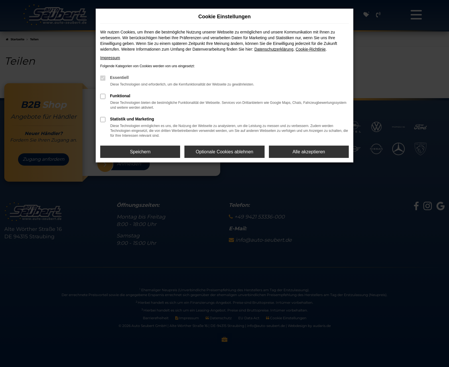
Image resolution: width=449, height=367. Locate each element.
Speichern (140, 151)
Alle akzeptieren (308, 151)
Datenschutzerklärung (273, 49)
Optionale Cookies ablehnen (224, 151)
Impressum (110, 57)
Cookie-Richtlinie (311, 49)
